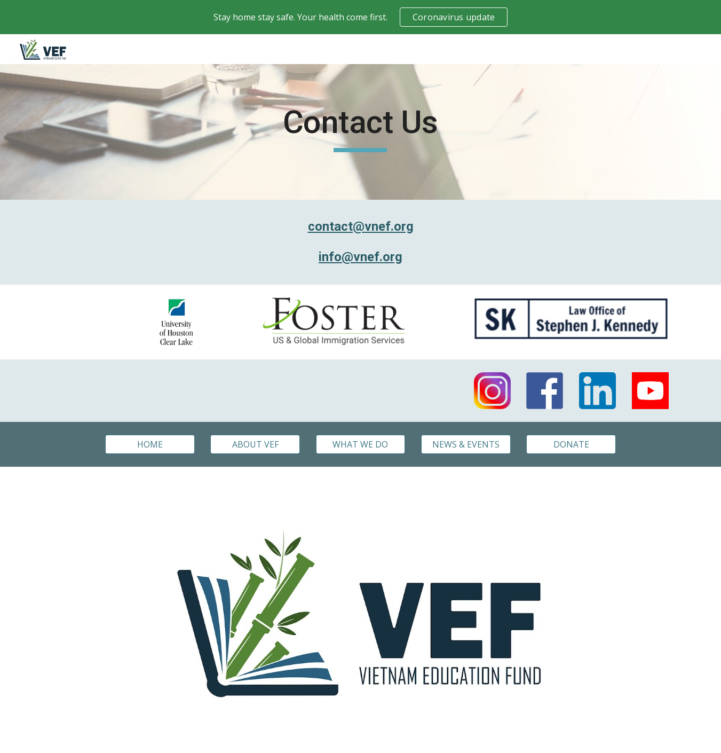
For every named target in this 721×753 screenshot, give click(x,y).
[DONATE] (571, 444)
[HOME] (150, 444)
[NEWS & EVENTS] (466, 444)
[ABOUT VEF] (255, 444)
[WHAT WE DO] (360, 444)
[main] (361, 132)
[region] (360, 17)
